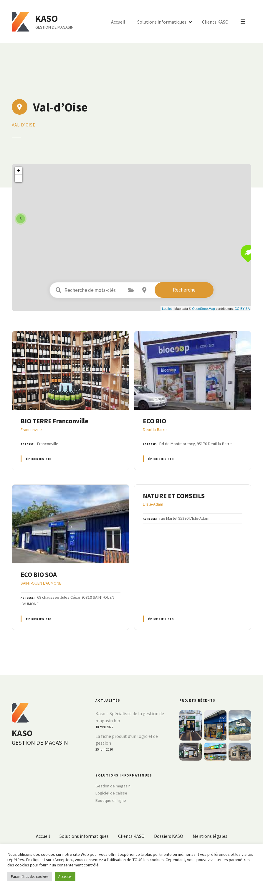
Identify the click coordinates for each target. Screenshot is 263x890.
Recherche (184, 290)
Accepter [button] (65, 876)
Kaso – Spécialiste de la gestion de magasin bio (129, 716)
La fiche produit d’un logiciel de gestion (126, 739)
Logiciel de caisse (111, 793)
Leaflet (167, 308)
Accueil (119, 22)
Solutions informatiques (162, 22)
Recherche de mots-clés (58, 290)
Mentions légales (210, 836)
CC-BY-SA (242, 308)
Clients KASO (216, 22)
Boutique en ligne (110, 800)
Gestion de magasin (112, 786)
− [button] (18, 178)
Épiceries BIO (39, 459)
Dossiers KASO (168, 836)
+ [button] (18, 170)
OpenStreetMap (203, 308)
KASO (48, 18)
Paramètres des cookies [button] (29, 876)
